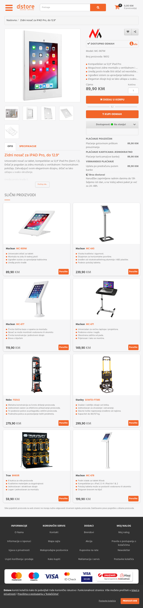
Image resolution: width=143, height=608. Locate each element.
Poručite (63, 272)
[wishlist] (128, 32)
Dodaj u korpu (112, 99)
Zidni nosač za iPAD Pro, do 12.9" (38, 20)
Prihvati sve (130, 601)
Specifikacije (27, 146)
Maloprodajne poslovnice (54, 550)
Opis (10, 146)
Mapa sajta (54, 541)
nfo (133, 44)
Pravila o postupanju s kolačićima (124, 543)
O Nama (19, 532)
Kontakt (54, 532)
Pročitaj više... (42, 184)
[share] (135, 32)
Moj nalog (123, 532)
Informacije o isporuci (19, 541)
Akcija (89, 541)
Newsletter (124, 550)
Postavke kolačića (107, 601)
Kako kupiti (54, 559)
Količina (132, 85)
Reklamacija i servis (89, 559)
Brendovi (89, 532)
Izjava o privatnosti (19, 550)
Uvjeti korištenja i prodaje (19, 559)
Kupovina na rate (89, 550)
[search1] (98, 7)
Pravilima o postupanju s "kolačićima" (38, 594)
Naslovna (12, 20)
